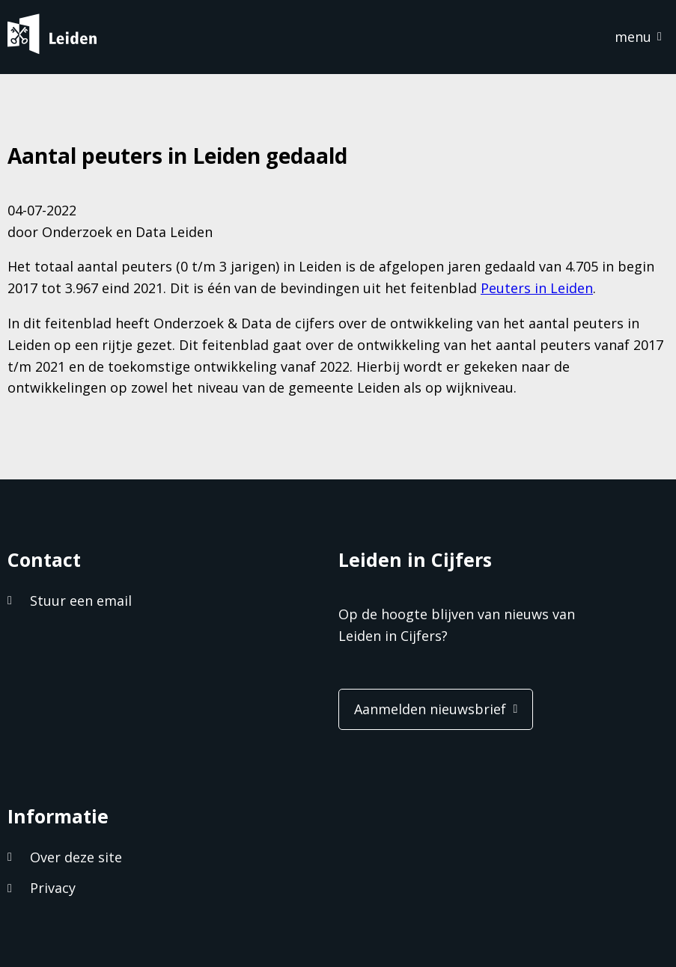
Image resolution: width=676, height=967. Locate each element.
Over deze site (76, 857)
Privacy (53, 888)
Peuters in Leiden (537, 288)
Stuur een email (81, 601)
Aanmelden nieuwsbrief (430, 709)
